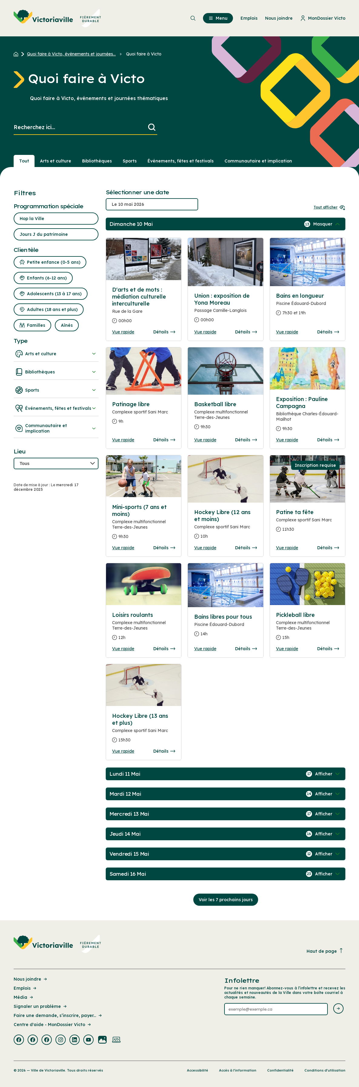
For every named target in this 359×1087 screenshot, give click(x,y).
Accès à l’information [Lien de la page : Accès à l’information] (237, 1070)
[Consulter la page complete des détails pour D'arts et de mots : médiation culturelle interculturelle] (143, 307)
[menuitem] (57, 18)
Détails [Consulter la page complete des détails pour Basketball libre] (246, 440)
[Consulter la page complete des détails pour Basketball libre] (225, 418)
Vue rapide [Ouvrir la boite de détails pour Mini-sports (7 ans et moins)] (123, 547)
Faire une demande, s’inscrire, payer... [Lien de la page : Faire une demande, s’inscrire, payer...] (58, 1015)
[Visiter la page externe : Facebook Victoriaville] (19, 1040)
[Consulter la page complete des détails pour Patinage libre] (143, 415)
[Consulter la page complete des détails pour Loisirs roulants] (143, 628)
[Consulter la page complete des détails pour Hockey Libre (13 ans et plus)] (143, 730)
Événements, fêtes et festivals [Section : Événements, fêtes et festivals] (181, 161)
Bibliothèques (56, 372)
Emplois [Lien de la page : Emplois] (25, 988)
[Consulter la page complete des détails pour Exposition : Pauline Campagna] (307, 416)
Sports (56, 390)
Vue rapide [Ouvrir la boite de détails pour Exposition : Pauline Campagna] (287, 440)
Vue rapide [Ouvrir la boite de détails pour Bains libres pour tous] (205, 648)
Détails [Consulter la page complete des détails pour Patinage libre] (164, 440)
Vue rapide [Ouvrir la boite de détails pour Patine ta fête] (287, 547)
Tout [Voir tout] (24, 161)
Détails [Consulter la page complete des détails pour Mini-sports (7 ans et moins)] (164, 547)
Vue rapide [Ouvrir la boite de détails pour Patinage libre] (123, 440)
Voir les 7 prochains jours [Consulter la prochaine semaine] (226, 899)
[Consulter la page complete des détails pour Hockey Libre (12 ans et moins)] (225, 527)
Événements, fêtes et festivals (56, 408)
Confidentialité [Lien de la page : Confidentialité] (280, 1070)
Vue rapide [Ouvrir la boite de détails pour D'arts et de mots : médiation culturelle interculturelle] (123, 332)
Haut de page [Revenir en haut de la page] (325, 951)
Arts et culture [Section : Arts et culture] (55, 161)
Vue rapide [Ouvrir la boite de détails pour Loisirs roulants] (123, 648)
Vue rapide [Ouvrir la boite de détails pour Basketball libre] (205, 440)
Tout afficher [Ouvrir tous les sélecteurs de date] (329, 207)
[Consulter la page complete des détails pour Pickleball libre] (307, 628)
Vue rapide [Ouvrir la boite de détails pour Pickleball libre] (287, 648)
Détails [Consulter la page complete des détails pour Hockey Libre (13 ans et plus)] (164, 751)
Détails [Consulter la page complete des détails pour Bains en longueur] (328, 332)
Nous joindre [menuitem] (279, 18)
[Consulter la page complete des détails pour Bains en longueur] (307, 306)
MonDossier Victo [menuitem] (322, 18)
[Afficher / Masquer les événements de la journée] (327, 224)
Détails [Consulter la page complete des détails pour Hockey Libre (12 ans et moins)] (246, 547)
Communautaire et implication (56, 428)
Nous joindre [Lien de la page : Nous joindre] (31, 979)
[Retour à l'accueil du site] (17, 54)
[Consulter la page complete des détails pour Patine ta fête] (307, 523)
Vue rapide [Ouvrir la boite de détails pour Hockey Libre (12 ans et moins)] (205, 547)
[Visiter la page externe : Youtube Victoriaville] (88, 1040)
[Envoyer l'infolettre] (338, 1009)
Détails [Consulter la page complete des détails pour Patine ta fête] (328, 547)
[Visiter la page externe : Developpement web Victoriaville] (116, 1040)
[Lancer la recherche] (151, 127)
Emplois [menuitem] (249, 18)
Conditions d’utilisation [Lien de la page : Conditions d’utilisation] (324, 1070)
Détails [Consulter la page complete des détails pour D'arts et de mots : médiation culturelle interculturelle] (164, 332)
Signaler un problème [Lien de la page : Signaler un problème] (41, 1006)
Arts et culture (56, 353)
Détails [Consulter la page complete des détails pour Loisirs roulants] (164, 648)
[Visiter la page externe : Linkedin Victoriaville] (74, 1040)
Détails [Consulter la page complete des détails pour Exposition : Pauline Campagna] (328, 440)
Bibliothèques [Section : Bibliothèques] (97, 161)
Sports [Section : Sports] (130, 161)
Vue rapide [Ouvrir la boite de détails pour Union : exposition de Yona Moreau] (205, 332)
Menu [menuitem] (218, 18)
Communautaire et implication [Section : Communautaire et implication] (258, 161)
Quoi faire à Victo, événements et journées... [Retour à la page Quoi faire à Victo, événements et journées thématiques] (71, 54)
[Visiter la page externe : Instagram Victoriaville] (60, 1040)
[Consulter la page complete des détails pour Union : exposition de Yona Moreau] (225, 310)
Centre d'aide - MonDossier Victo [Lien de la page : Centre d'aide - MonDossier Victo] (53, 1024)
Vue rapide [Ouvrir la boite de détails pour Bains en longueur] (287, 332)
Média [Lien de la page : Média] (24, 997)
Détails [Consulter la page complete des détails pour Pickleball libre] (328, 648)
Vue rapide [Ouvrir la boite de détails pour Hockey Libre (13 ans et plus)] (123, 751)
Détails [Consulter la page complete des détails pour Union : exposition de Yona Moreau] (246, 332)
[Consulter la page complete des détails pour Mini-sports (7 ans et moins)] (143, 524)
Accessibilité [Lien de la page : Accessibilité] (197, 1070)
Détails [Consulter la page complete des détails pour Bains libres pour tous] (246, 648)
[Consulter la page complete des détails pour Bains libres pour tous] (225, 627)
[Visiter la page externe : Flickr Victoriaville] (102, 1040)
